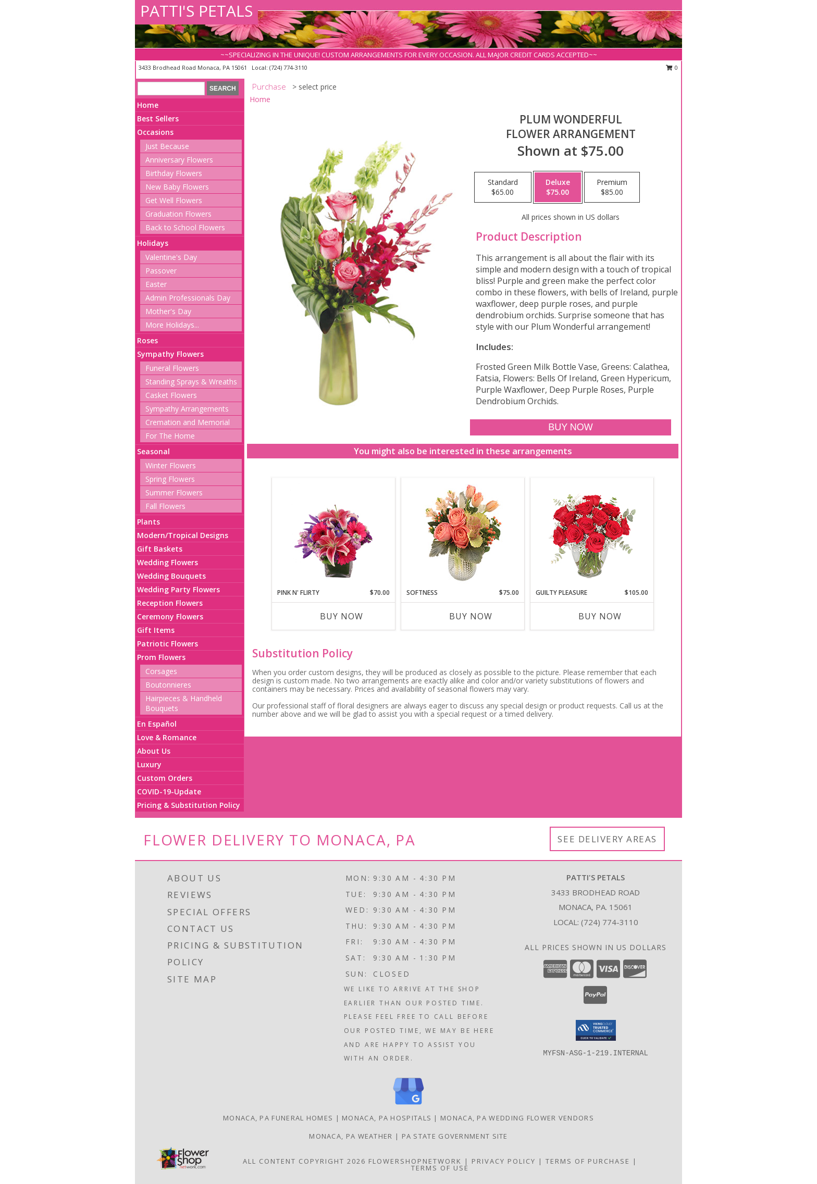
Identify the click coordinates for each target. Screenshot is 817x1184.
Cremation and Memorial (187, 422)
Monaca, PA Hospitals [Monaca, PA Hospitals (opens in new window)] (386, 1118)
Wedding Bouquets (171, 576)
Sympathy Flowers (170, 354)
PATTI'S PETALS (196, 10)
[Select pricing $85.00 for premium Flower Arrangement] (612, 187)
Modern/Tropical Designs (182, 535)
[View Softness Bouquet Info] (462, 533)
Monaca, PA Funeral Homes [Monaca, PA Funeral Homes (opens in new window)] (278, 1118)
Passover (161, 271)
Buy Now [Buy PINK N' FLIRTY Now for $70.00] (341, 616)
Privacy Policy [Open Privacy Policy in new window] (504, 1161)
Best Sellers (158, 118)
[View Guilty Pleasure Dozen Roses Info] (592, 532)
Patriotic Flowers (167, 644)
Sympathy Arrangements (187, 409)
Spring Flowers (170, 479)
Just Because (167, 146)
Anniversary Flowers (179, 160)
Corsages (161, 671)
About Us (153, 751)
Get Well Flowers (173, 200)
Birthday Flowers (173, 173)
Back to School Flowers (185, 227)
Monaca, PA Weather (350, 1136)
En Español (157, 724)
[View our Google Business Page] (408, 1105)
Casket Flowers (171, 395)
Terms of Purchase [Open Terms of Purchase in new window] (588, 1161)
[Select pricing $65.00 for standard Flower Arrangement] (503, 187)
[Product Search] (171, 88)
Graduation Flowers (178, 214)
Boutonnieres (168, 685)
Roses (147, 340)
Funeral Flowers (172, 368)
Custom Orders (164, 778)
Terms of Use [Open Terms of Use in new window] (440, 1168)
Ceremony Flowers (170, 616)
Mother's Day (168, 311)
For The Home (170, 436)
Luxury (149, 764)
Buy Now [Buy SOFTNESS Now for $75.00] (470, 616)
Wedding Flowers (167, 562)
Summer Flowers (174, 492)
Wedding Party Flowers (178, 589)
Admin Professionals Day (187, 298)
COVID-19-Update (169, 791)
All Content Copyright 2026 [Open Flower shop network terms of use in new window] (304, 1161)
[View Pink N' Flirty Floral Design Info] (333, 532)
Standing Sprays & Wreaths (191, 382)
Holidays (152, 243)
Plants (148, 522)
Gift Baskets (159, 549)
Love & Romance (166, 737)
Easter (156, 284)
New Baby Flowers (177, 187)
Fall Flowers (165, 506)
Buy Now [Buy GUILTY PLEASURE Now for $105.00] (600, 616)
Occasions (155, 132)
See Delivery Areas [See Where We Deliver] (607, 839)
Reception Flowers (170, 603)
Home (147, 105)
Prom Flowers (161, 657)
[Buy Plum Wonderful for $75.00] (570, 427)
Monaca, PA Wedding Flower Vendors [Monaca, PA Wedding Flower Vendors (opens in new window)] (517, 1118)
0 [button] (671, 67)
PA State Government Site (455, 1136)
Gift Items (156, 630)
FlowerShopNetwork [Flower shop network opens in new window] (415, 1161)
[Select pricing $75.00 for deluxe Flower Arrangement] (558, 187)
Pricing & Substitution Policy (188, 805)
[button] (596, 1030)
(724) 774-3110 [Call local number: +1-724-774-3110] (288, 67)
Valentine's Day (171, 257)
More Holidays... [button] (172, 325)
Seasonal (153, 451)
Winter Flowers (170, 465)
